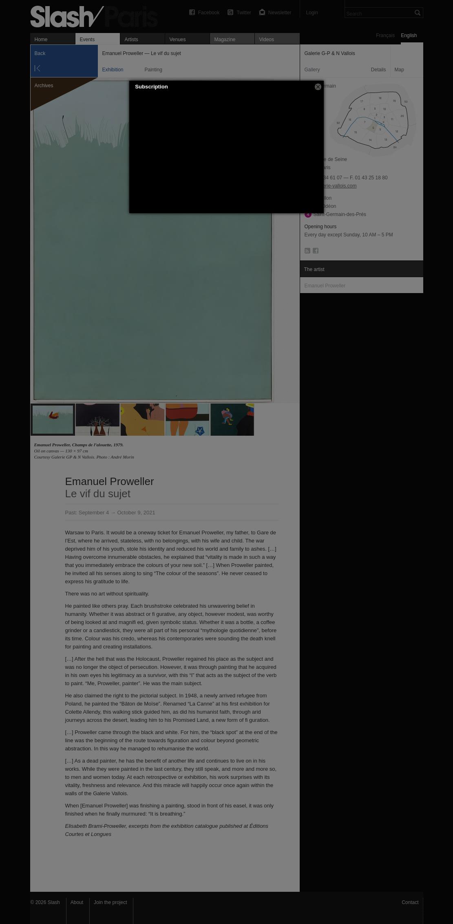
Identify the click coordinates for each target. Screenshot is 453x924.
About (77, 902)
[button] (318, 87)
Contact (410, 902)
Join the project (110, 902)
